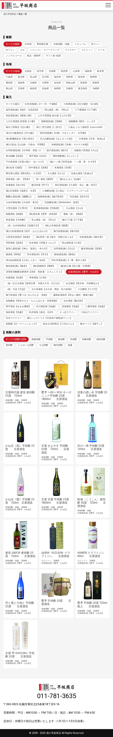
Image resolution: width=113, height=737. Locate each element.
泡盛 (70, 345)
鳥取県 (83, 82)
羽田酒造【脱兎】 (15, 242)
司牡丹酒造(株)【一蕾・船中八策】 (69, 260)
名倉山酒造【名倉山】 (82, 173)
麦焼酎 (61, 339)
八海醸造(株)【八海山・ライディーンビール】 (65, 190)
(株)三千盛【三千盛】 (73, 219)
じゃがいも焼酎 (26, 345)
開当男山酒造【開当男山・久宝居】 (24, 173)
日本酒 (28, 44)
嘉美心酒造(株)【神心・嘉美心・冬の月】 (27, 248)
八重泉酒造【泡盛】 (95, 306)
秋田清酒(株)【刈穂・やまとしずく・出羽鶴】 (63, 133)
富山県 (33, 77)
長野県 (69, 77)
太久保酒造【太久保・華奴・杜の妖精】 (52, 289)
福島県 (88, 71)
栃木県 (100, 71)
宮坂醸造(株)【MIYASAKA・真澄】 (62, 202)
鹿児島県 (82, 88)
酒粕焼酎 (100, 339)
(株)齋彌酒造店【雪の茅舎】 (20, 138)
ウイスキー (70, 50)
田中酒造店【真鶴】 (38, 167)
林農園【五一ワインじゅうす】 (22, 323)
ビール (101, 50)
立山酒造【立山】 (75, 208)
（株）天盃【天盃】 (16, 289)
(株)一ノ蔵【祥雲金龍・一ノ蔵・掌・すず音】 (73, 161)
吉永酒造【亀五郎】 (73, 300)
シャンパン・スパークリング (45, 50)
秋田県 (64, 71)
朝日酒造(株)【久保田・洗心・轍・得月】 (76, 185)
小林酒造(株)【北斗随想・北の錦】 (81, 104)
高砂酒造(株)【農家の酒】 (19, 115)
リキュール (80, 44)
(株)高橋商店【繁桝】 (44, 266)
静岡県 (93, 77)
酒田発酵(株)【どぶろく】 (66, 156)
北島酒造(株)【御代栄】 (91, 237)
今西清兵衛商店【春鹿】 (18, 237)
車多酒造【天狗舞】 (16, 219)
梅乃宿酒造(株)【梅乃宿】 (67, 231)
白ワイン (10, 50)
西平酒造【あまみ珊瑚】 (18, 306)
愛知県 (9, 82)
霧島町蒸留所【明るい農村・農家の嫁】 (73, 295)
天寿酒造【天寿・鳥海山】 (92, 138)
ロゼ (22, 50)
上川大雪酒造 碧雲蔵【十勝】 (21, 121)
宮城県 (52, 71)
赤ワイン (95, 44)
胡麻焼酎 (86, 339)
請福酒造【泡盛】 (71, 306)
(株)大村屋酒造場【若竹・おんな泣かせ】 (27, 231)
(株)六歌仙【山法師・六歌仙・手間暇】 (26, 144)
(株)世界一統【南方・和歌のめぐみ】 (55, 237)
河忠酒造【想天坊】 (80, 196)
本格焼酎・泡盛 (61, 44)
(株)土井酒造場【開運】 (57, 225)
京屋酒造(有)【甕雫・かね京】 (83, 271)
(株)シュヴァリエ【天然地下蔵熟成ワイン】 (49, 318)
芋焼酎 (49, 339)
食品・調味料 (34, 55)
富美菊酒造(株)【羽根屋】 (47, 208)
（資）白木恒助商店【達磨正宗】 (23, 225)
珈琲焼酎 (58, 345)
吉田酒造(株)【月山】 (65, 248)
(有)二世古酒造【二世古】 (49, 127)
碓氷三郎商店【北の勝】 (18, 127)
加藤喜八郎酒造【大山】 (86, 150)
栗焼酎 (9, 345)
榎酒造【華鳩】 (14, 254)
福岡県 (57, 88)
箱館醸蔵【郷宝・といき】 (82, 121)
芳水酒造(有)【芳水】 (38, 254)
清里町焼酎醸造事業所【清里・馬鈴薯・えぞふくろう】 (34, 271)
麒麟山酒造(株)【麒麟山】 (19, 196)
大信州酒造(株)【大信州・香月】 (22, 202)
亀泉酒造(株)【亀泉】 (17, 266)
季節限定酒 (42, 44)
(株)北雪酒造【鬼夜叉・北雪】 (21, 190)
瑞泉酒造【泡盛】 (15, 312)
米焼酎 (73, 339)
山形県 (76, 71)
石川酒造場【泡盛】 (46, 306)
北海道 (28, 71)
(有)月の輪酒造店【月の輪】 (20, 133)
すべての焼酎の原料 (16, 339)
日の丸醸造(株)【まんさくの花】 (56, 138)
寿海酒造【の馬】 (38, 277)
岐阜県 (81, 77)
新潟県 (21, 77)
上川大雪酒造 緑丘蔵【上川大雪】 (55, 115)
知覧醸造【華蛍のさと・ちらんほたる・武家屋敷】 (32, 300)
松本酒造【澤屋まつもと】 (43, 242)
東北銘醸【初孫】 (15, 156)
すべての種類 (13, 44)
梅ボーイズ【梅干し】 (91, 323)
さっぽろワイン (68, 312)
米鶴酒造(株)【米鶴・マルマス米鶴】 (70, 144)
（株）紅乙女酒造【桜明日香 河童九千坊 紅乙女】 (33, 283)
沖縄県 (95, 88)
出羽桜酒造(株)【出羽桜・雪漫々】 (24, 150)
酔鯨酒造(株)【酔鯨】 (65, 254)
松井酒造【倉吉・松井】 (41, 312)
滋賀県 (21, 82)
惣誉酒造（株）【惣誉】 (18, 179)
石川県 (45, 77)
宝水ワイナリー (14, 318)
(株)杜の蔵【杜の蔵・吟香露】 (76, 266)
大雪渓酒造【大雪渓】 (17, 208)
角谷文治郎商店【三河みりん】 (59, 323)
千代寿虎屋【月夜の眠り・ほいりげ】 (25, 161)
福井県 (57, 77)
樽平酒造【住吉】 (38, 156)
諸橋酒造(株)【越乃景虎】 (51, 196)
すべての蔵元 (13, 104)
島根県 (95, 82)
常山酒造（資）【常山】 (44, 219)
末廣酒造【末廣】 (63, 167)
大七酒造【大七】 (56, 173)
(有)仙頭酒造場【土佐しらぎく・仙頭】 (26, 260)
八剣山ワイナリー (90, 312)
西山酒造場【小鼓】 (72, 242)
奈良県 (57, 82)
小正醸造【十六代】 (88, 289)
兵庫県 (45, 82)
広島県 (21, 88)
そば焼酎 (43, 345)
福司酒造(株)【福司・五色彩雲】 (22, 109)
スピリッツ (87, 50)
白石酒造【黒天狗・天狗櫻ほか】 (83, 283)
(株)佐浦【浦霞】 (14, 167)
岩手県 (40, 71)
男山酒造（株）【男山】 (57, 109)
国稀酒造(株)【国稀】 (52, 121)
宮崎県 (69, 88)
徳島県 (33, 88)
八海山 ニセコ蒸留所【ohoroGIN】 (86, 127)
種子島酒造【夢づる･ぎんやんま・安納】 (27, 295)
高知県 (45, 88)
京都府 (33, 82)
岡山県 (9, 88)
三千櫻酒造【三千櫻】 (86, 109)
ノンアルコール (14, 55)
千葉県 (9, 77)
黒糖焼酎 (36, 339)
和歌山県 (70, 82)
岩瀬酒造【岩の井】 (16, 185)
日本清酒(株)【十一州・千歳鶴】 (41, 104)
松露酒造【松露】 (15, 277)
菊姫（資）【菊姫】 (73, 214)
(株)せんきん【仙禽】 (71, 179)
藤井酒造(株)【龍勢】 (92, 248)
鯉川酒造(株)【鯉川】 (58, 150)
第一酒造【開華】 (45, 179)
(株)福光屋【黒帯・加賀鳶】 (43, 214)
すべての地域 (13, 71)
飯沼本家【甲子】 (40, 185)
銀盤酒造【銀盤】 (15, 214)
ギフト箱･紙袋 (53, 55)
